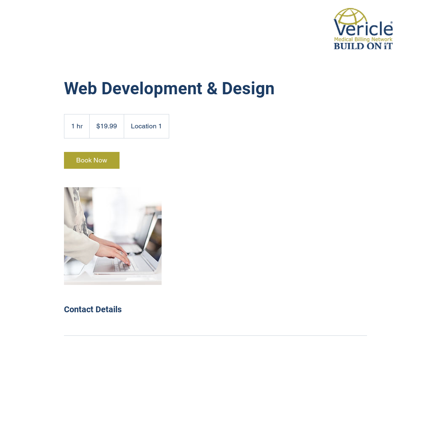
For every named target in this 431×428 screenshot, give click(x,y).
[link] (92, 160)
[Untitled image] (113, 236)
